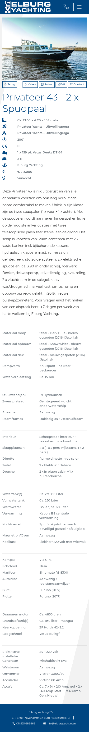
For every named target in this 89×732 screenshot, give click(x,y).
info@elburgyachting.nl (59, 723)
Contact (77, 84)
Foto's (46, 84)
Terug (10, 84)
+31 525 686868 (24, 723)
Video (30, 84)
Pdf (61, 84)
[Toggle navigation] (79, 7)
